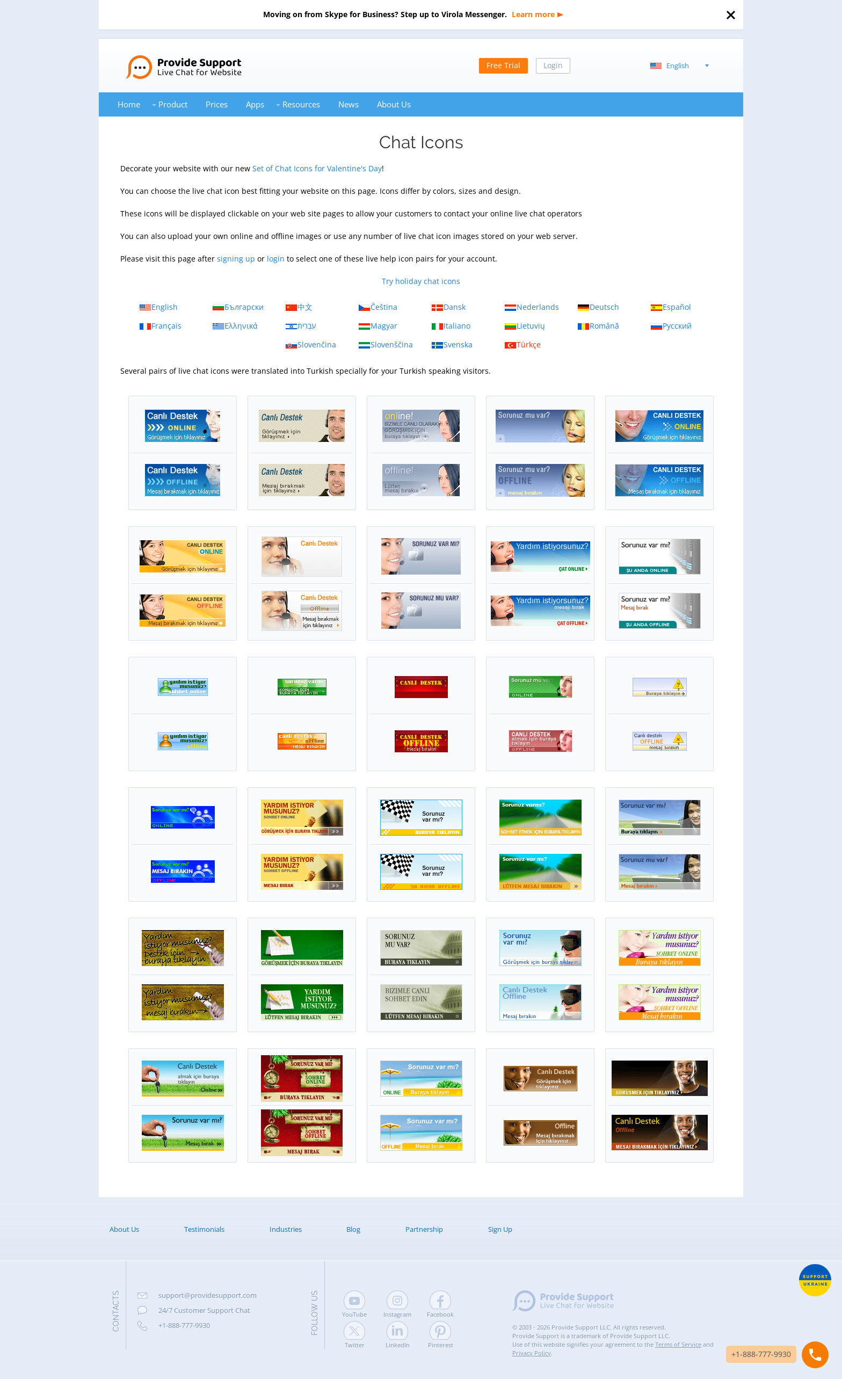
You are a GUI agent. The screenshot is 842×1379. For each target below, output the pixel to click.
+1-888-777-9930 (184, 1325)
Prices (217, 104)
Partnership (424, 1229)
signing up (236, 258)
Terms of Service (678, 1344)
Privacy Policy (531, 1353)
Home (129, 104)
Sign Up (500, 1229)
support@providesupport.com (207, 1295)
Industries (286, 1229)
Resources (301, 104)
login (276, 258)
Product (172, 104)
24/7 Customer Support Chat (204, 1310)
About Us (394, 104)
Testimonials (204, 1229)
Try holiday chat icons (421, 281)
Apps (255, 104)
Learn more (533, 14)
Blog (353, 1229)
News (348, 104)
